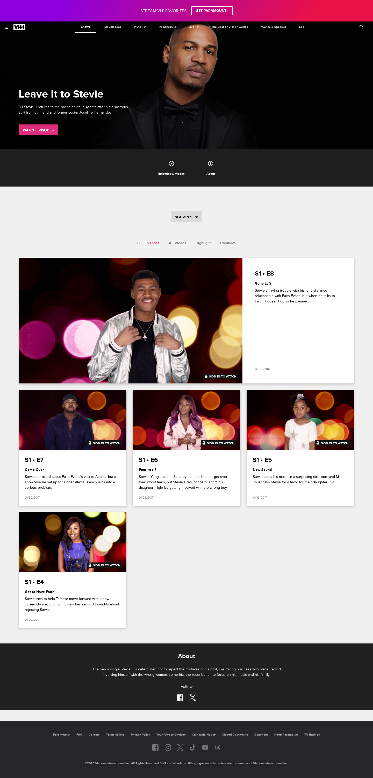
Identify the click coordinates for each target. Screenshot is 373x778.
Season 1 (186, 217)
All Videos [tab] (177, 243)
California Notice (204, 735)
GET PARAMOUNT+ (212, 11)
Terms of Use (115, 735)
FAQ (79, 735)
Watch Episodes (38, 130)
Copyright (261, 735)
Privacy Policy (140, 735)
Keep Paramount (286, 735)
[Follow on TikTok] (193, 747)
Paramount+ (61, 735)
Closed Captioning (235, 735)
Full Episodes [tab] (148, 243)
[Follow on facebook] (180, 697)
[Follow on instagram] (168, 747)
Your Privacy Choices (171, 735)
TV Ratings (312, 735)
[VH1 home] (19, 29)
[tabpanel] (186, 446)
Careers (94, 735)
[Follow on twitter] (193, 697)
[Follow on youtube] (205, 747)
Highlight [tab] (203, 243)
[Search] (362, 27)
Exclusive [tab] (228, 243)
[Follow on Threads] (217, 747)
